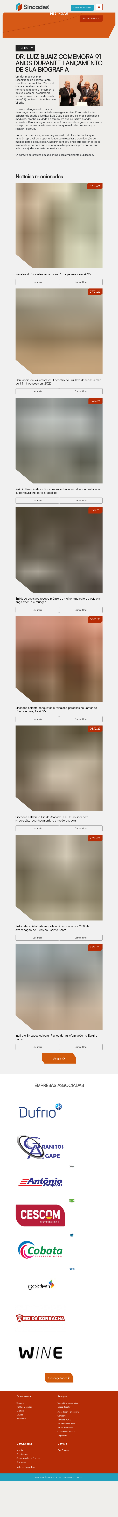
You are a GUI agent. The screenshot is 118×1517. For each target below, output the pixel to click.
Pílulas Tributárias (65, 1463)
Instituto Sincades (24, 1442)
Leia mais (37, 286)
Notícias (20, 1486)
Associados (21, 1454)
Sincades (20, 1438)
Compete (62, 1451)
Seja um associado (91, 18)
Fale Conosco (63, 1486)
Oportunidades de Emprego (29, 1494)
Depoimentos (22, 1490)
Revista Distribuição (66, 1459)
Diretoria (20, 1446)
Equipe (20, 1450)
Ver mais (59, 1094)
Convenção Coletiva (66, 1467)
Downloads (21, 1498)
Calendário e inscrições (68, 1438)
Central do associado (82, 7)
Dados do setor (64, 1442)
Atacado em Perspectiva (68, 1447)
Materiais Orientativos (26, 1503)
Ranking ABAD (64, 1455)
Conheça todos (59, 1413)
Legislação (62, 1471)
